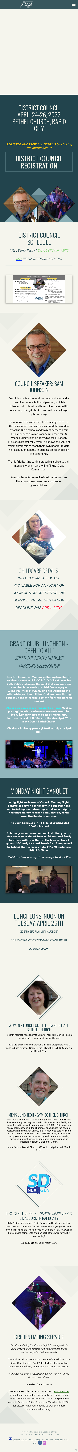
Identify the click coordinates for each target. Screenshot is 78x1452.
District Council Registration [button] (39, 161)
